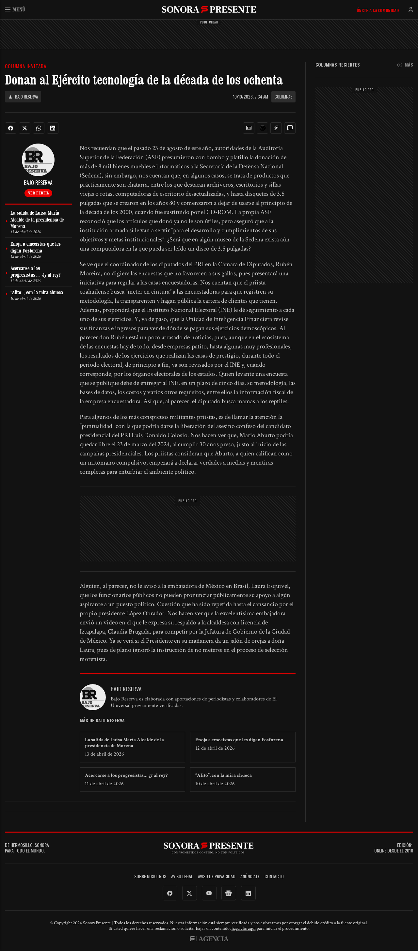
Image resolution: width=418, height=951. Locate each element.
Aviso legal (182, 876)
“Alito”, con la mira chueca (223, 775)
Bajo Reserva (23, 96)
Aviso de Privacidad (216, 876)
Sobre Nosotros (150, 876)
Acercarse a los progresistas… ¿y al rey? (126, 775)
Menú (15, 9)
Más (405, 64)
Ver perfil (38, 192)
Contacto (274, 876)
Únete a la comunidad (378, 10)
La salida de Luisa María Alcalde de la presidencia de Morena (124, 743)
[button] (248, 128)
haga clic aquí (244, 928)
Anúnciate (250, 876)
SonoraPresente (209, 9)
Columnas (283, 96)
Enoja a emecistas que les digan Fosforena (239, 740)
